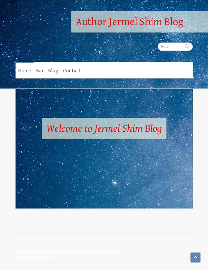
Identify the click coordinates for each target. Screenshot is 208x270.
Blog (53, 71)
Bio (39, 71)
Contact (72, 71)
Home (24, 71)
